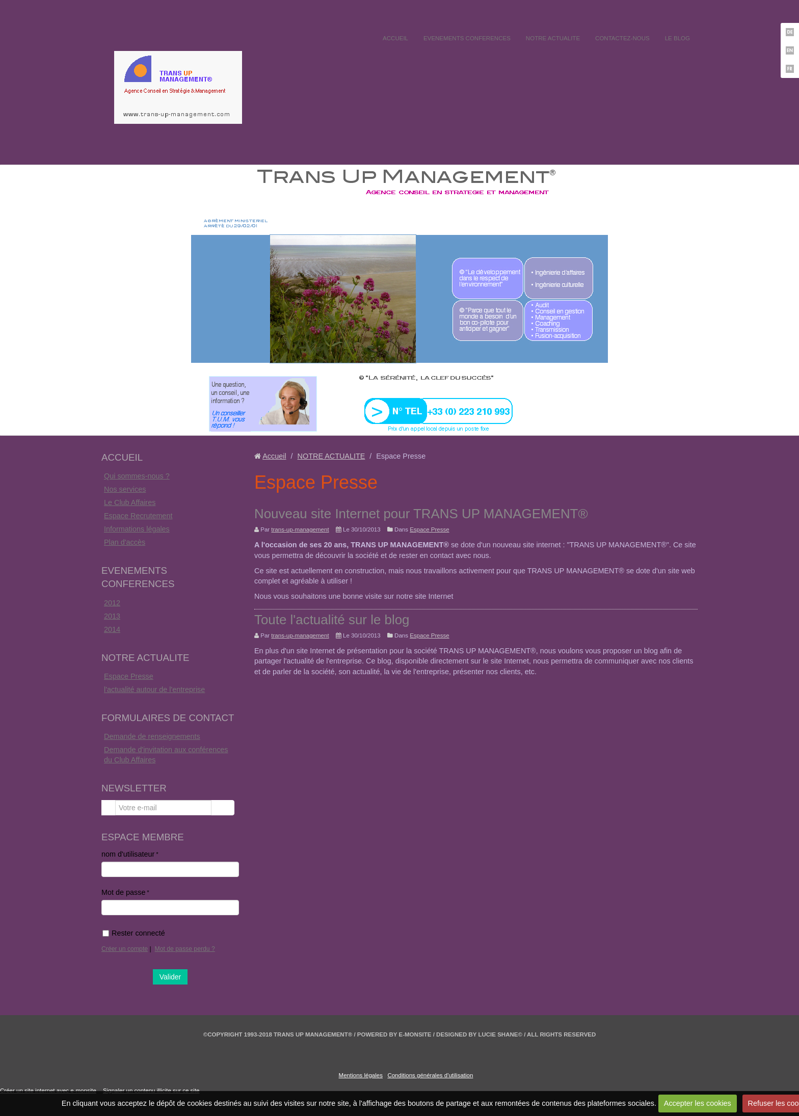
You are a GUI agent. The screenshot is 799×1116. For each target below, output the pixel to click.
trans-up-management (300, 529)
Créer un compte (124, 948)
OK (223, 808)
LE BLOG (677, 38)
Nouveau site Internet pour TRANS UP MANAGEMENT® (421, 514)
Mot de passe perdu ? (185, 948)
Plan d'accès (124, 542)
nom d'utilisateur (127, 854)
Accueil (274, 456)
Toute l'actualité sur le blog (332, 620)
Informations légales (137, 529)
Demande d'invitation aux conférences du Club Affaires (166, 755)
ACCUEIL (395, 38)
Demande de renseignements (152, 736)
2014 (112, 629)
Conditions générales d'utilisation (430, 1075)
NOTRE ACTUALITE (553, 38)
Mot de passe (123, 892)
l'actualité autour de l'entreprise (154, 689)
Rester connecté (133, 933)
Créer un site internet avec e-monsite (48, 1090)
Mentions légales (361, 1075)
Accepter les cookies (697, 1103)
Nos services (125, 489)
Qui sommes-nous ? (137, 476)
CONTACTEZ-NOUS (622, 38)
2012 (112, 603)
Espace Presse (128, 676)
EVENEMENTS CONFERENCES (467, 38)
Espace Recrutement (138, 516)
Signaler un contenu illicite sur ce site (151, 1090)
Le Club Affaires (129, 502)
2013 (112, 616)
